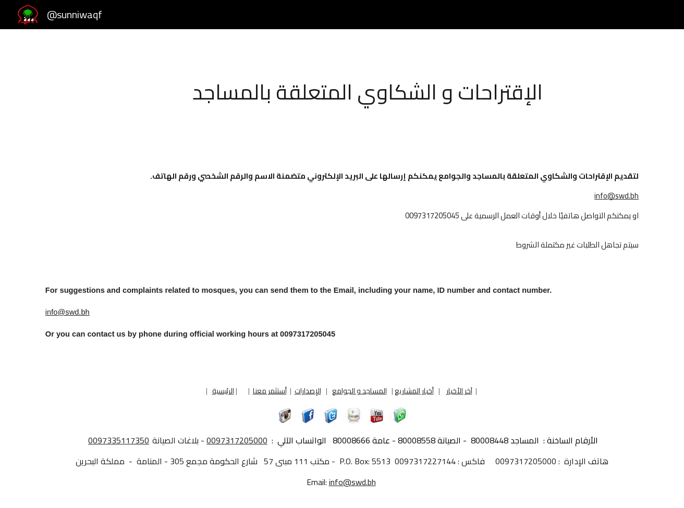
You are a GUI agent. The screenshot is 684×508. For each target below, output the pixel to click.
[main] (367, 91)
